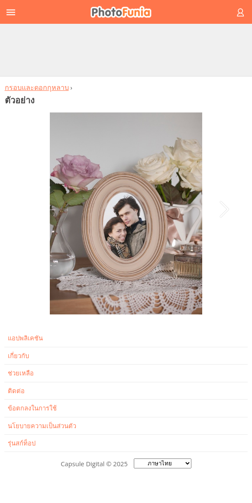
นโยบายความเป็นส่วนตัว (42, 425)
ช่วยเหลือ (21, 372)
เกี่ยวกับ (18, 355)
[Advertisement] (126, 49)
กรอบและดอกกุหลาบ (37, 87)
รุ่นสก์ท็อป (22, 443)
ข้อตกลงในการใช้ (32, 408)
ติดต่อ (16, 390)
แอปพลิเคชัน (25, 337)
